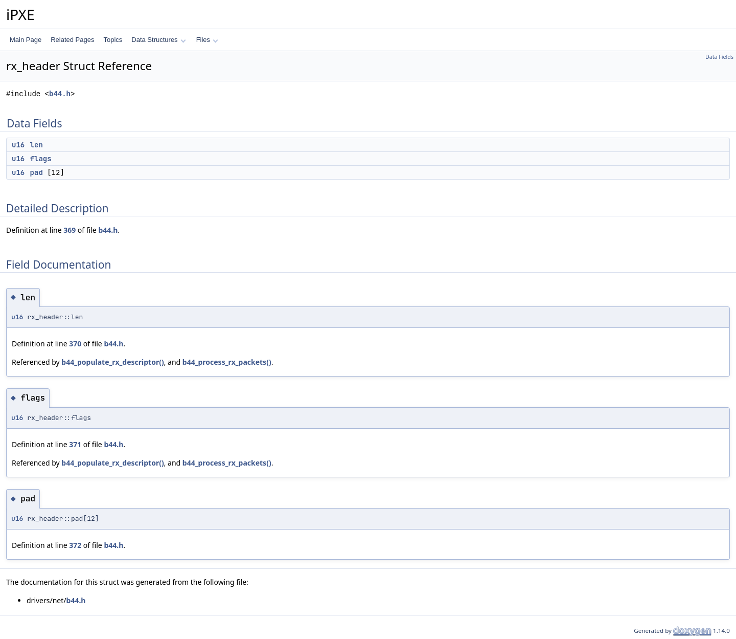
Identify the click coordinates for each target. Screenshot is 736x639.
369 (69, 230)
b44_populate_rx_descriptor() (112, 362)
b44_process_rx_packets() (226, 362)
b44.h (60, 94)
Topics (112, 39)
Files (207, 39)
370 (75, 343)
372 (75, 545)
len (36, 144)
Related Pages (72, 39)
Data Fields (719, 56)
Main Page (25, 39)
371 (75, 444)
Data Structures (158, 39)
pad (36, 172)
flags (41, 158)
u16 (18, 144)
